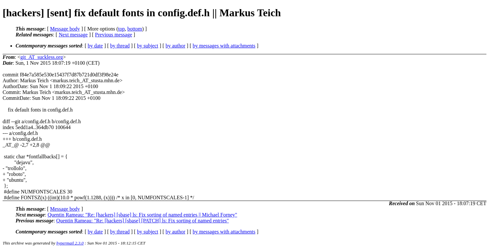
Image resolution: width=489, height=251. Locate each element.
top (121, 29)
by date (95, 45)
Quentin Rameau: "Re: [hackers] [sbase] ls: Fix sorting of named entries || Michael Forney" (142, 215)
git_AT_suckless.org (41, 57)
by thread (120, 45)
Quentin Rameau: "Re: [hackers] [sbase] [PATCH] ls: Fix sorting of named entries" (142, 220)
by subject (147, 45)
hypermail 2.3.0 (70, 243)
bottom (134, 29)
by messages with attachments (224, 45)
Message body (65, 29)
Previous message (113, 34)
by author (175, 45)
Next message (73, 34)
